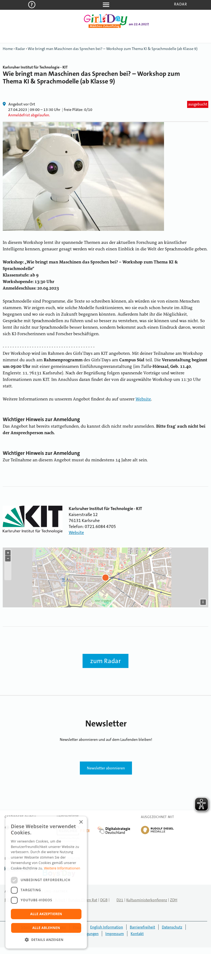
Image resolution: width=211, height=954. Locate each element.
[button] (46, 940)
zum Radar (105, 661)
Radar (180, 4)
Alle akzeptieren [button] (46, 914)
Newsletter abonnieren (106, 768)
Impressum (114, 933)
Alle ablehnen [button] (46, 927)
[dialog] (46, 882)
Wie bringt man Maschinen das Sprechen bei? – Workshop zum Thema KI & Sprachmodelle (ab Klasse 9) (112, 48)
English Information (106, 927)
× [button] (81, 822)
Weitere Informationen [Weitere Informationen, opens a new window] (62, 868)
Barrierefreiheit (142, 927)
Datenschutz (172, 927)
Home (8, 48)
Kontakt (137, 933)
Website (143, 399)
